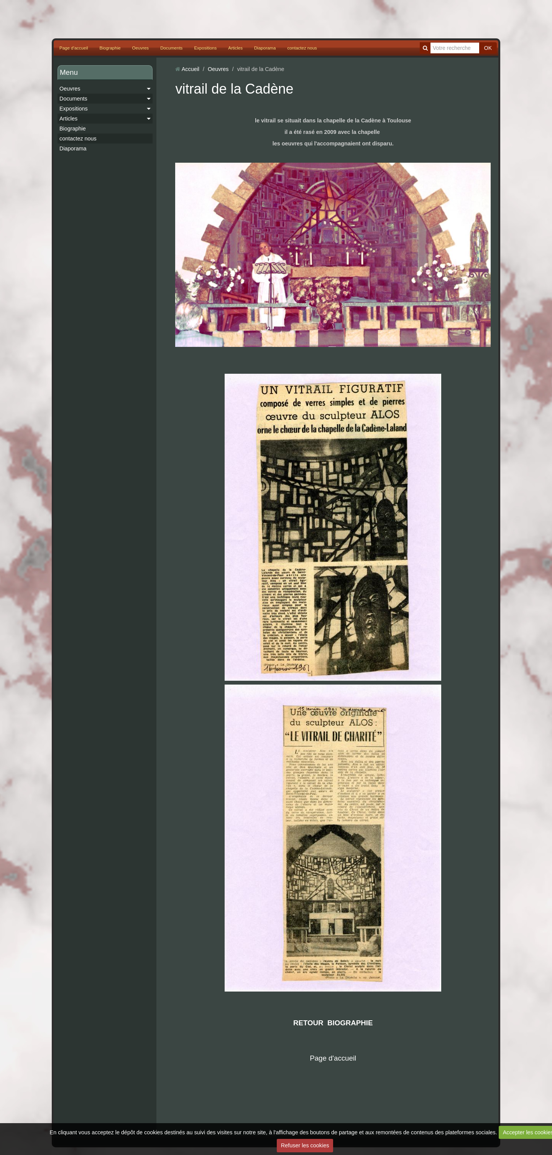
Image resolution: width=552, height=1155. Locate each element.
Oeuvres (140, 48)
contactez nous (302, 48)
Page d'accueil (73, 48)
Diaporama (265, 48)
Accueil (190, 69)
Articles (235, 48)
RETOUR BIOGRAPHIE (333, 1023)
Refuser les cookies (305, 1145)
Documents (171, 48)
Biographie (110, 48)
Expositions (205, 48)
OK (488, 48)
